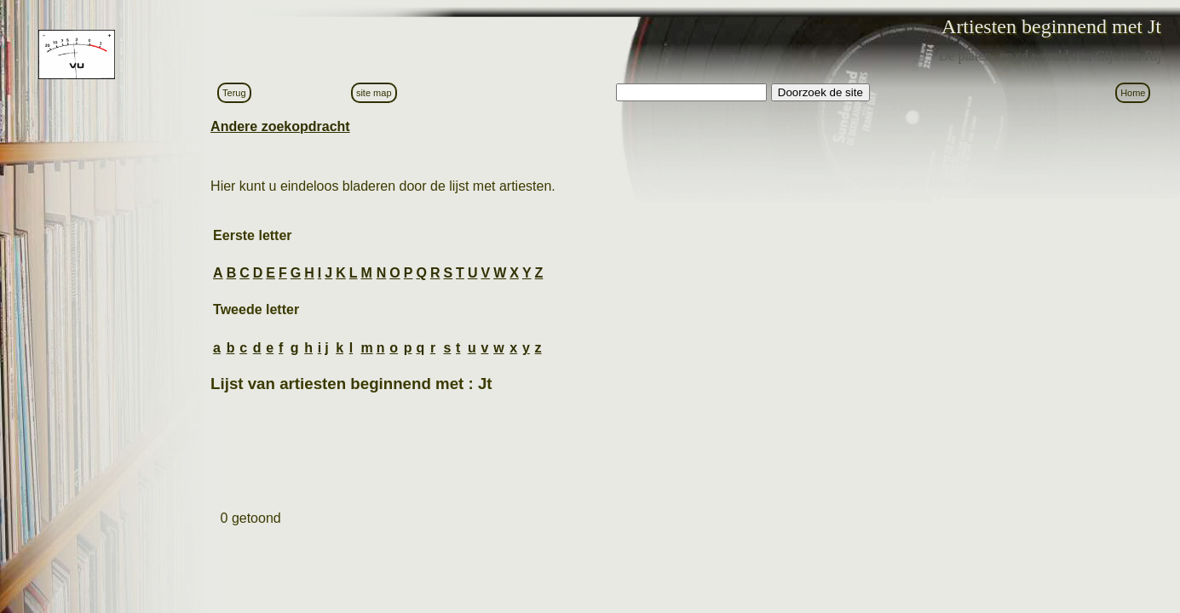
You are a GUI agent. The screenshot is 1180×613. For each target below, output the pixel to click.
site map (374, 93)
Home (1132, 93)
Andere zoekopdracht (280, 126)
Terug (234, 93)
